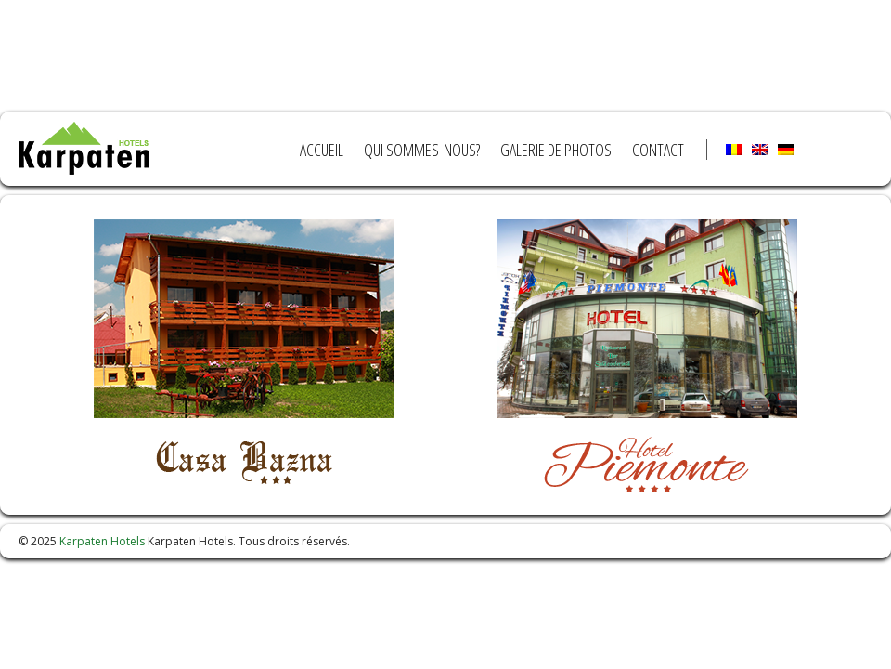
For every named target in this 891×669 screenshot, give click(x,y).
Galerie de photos (556, 149)
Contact (658, 149)
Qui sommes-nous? (422, 149)
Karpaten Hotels (102, 541)
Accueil (321, 149)
